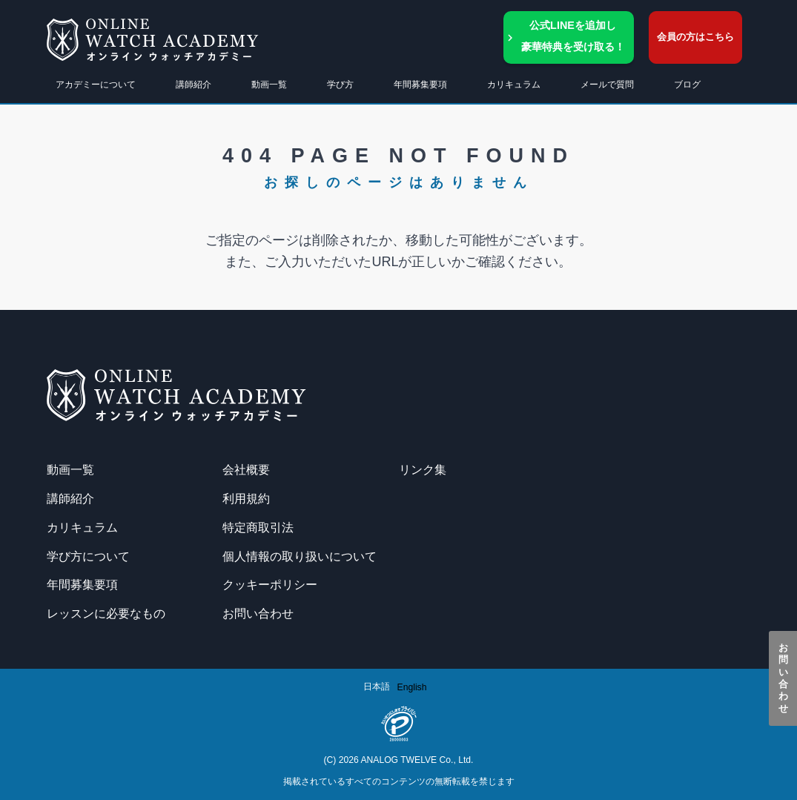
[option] (412, 687)
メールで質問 (607, 84)
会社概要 (246, 469)
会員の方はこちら (695, 36)
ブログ (687, 84)
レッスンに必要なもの (106, 613)
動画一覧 (269, 84)
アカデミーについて (96, 84)
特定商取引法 (258, 527)
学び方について (88, 556)
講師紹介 (193, 84)
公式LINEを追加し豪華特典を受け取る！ (573, 36)
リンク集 (422, 469)
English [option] (412, 687)
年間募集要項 (420, 84)
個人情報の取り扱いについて (299, 556)
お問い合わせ (783, 678)
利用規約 (246, 498)
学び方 (340, 84)
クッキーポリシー (269, 584)
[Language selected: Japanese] (398, 687)
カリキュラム (82, 527)
